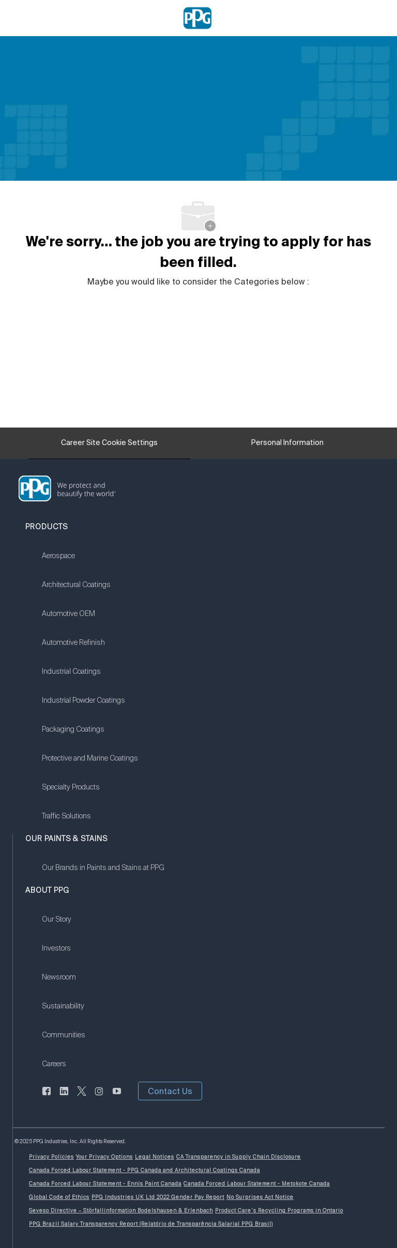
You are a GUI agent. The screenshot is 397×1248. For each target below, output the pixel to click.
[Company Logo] (197, 17)
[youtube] (116, 1097)
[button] (170, 1091)
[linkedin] (64, 1097)
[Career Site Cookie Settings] (109, 443)
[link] (90, 562)
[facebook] (46, 1097)
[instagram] (99, 1097)
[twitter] (81, 1097)
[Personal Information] (287, 445)
